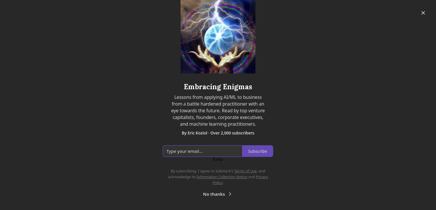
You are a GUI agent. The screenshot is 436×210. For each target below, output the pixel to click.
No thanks (218, 194)
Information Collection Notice (222, 176)
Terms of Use (245, 171)
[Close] (423, 13)
